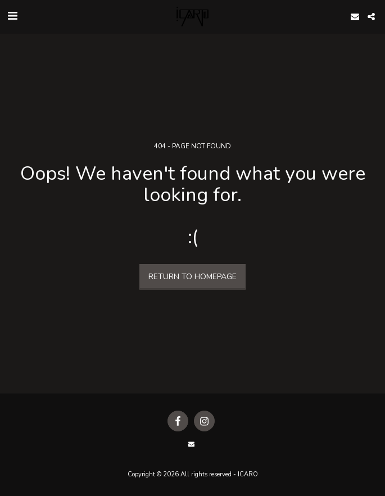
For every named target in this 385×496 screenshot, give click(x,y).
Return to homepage (192, 276)
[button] (12, 16)
